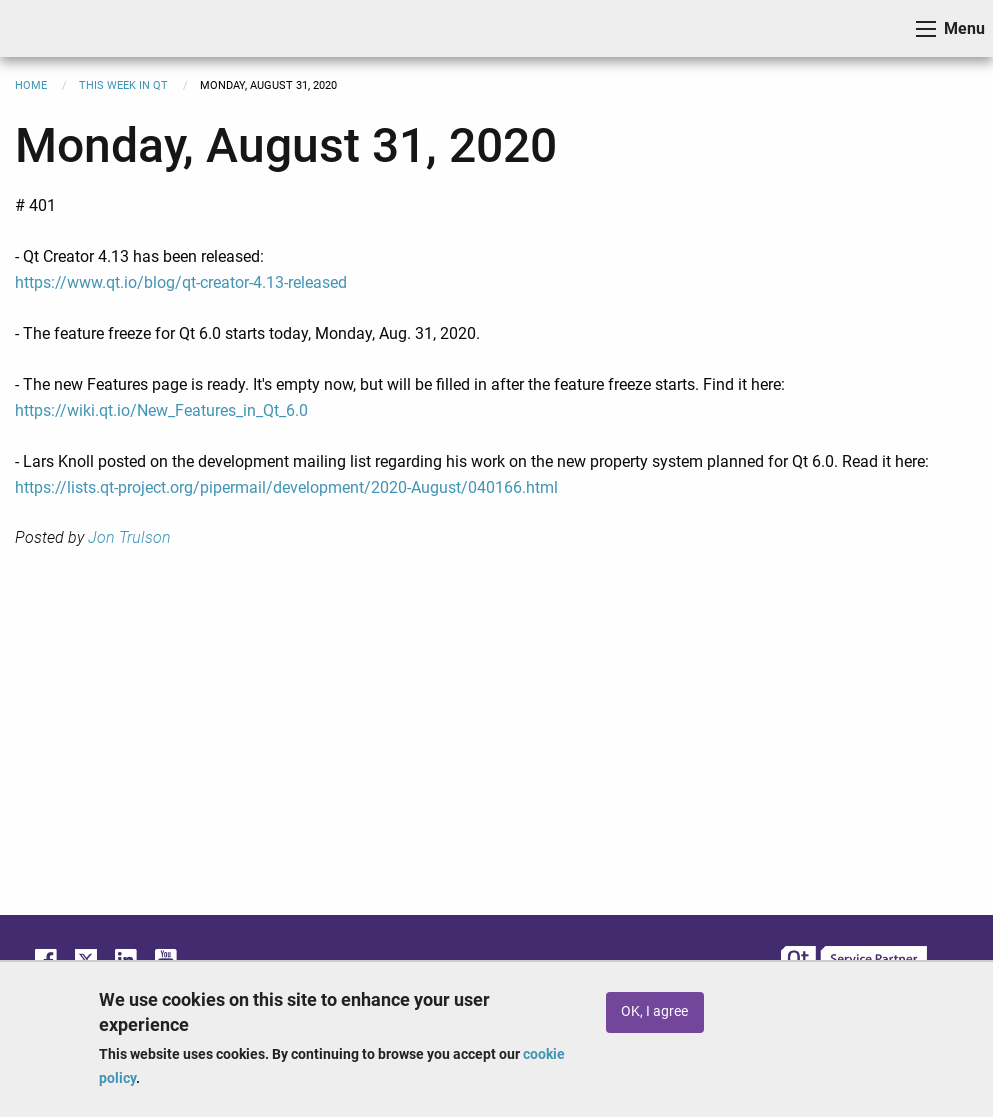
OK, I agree (654, 1011)
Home (31, 85)
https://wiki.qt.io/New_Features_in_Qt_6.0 (161, 410)
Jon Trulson (129, 537)
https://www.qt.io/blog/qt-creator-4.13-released (181, 282)
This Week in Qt (123, 85)
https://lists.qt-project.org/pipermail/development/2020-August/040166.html (286, 487)
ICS (46, 28)
